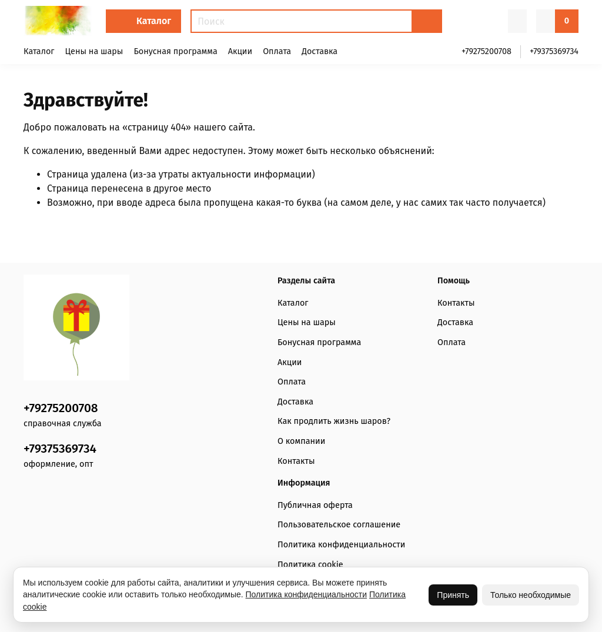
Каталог (153, 20)
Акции (240, 51)
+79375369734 (554, 51)
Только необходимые (530, 595)
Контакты (296, 461)
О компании (301, 441)
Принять (453, 595)
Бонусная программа (175, 51)
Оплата (277, 51)
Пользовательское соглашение (338, 525)
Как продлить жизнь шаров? (333, 421)
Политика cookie (310, 565)
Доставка (319, 51)
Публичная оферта (315, 505)
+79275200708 (486, 51)
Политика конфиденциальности (341, 545)
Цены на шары (94, 51)
